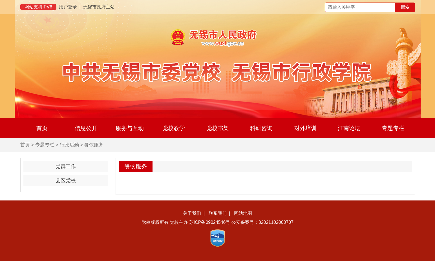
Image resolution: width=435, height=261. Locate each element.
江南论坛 (349, 128)
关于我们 (192, 213)
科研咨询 (261, 128)
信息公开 (86, 128)
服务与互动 (130, 128)
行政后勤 (69, 145)
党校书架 (217, 128)
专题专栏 (393, 128)
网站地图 (243, 213)
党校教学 (173, 128)
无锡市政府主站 (99, 7)
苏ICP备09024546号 (209, 222)
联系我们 (218, 213)
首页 (42, 128)
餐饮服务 (93, 145)
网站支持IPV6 (38, 7)
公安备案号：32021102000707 (262, 222)
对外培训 (305, 128)
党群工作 (66, 166)
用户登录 (68, 7)
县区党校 (66, 180)
